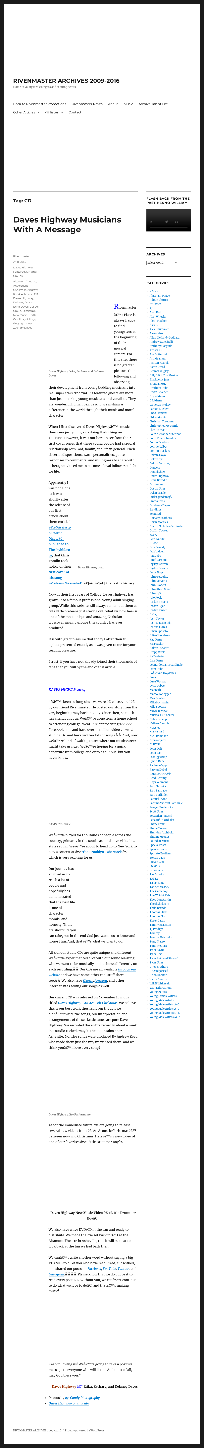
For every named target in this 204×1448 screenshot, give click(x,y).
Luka (153, 677)
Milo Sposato (158, 706)
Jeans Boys (156, 572)
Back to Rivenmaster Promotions (39, 104)
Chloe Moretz (158, 417)
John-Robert (158, 585)
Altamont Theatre (24, 281)
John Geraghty (159, 576)
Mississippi (29, 310)
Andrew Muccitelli (161, 342)
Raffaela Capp (158, 765)
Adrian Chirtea (159, 300)
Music (128, 104)
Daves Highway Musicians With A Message (67, 224)
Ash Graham (158, 358)
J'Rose (154, 543)
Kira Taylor (157, 644)
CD (36, 294)
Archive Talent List (153, 104)
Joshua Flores (158, 627)
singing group (22, 323)
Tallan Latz (157, 883)
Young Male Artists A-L (164, 1008)
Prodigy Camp (158, 757)
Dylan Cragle (158, 493)
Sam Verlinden (159, 794)
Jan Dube (155, 555)
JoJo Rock (156, 597)
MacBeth (155, 690)
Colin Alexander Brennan (165, 434)
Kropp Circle (157, 652)
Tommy (155, 933)
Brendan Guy (158, 383)
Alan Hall (155, 312)
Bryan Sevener (159, 392)
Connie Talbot (158, 446)
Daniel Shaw (157, 472)
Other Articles (24, 112)
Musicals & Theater (162, 715)
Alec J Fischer (158, 321)
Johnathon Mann (161, 589)
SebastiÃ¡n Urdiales (162, 820)
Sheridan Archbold (162, 832)
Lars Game (156, 660)
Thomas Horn (159, 916)
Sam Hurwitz (158, 786)
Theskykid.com (159, 904)
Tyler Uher (156, 962)
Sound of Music (159, 841)
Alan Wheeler (158, 316)
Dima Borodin (158, 480)
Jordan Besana (159, 602)
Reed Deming (158, 778)
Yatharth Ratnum (161, 987)
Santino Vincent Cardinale (166, 803)
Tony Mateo (157, 941)
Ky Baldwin (157, 656)
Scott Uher (156, 811)
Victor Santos (158, 979)
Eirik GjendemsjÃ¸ (161, 497)
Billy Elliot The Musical (164, 375)
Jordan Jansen (159, 610)
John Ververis (158, 581)
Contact (75, 112)
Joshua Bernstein (161, 623)
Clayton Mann (158, 430)
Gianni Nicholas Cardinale (166, 526)
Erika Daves (20, 306)
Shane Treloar (159, 828)
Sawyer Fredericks (161, 807)
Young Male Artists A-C (164, 1004)
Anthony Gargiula (161, 346)
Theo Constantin (160, 899)
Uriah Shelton (158, 975)
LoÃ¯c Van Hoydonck (163, 673)
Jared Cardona (158, 560)
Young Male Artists (162, 1000)
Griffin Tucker (159, 530)
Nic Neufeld (157, 732)
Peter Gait (156, 748)
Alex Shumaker (159, 329)
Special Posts (158, 845)
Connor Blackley (160, 451)
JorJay (153, 614)
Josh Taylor (157, 618)
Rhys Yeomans (159, 782)
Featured (19, 271)
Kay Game (156, 639)
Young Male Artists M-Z (165, 1017)
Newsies (155, 727)
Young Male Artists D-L (164, 1013)
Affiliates (52, 112)
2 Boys (154, 291)
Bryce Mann (157, 396)
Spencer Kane (158, 849)
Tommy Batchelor (161, 937)
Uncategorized (159, 971)
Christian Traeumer (162, 421)
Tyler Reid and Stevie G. (164, 958)
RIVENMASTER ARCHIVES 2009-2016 (66, 80)
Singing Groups (160, 836)
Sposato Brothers (161, 853)
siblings (30, 319)
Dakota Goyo (158, 455)
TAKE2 (154, 878)
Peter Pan (156, 753)
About (113, 104)
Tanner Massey (159, 887)
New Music (20, 315)
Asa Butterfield (159, 354)
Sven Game (157, 870)
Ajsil (152, 308)
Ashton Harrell (159, 362)
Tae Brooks (157, 874)
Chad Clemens (159, 413)
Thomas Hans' (159, 912)
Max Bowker (158, 698)
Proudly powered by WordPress (84, 1430)
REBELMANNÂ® (160, 774)
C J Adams (156, 400)
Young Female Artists (163, 996)
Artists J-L (156, 350)
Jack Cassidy (157, 547)
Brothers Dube (159, 388)
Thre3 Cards (157, 920)
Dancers (155, 467)
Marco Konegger (160, 694)
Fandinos (156, 509)
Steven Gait (157, 862)
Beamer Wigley (159, 371)
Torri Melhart (158, 945)
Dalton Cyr (156, 459)
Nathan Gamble (159, 723)
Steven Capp (157, 857)
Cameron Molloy (160, 404)
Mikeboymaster (160, 702)
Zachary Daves (22, 327)
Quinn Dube (157, 761)
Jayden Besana (159, 568)
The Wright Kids (160, 895)
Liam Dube (156, 669)
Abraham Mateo (160, 295)
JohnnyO (155, 593)
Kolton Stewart (159, 648)
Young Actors (158, 992)
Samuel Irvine (158, 799)
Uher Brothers (159, 966)
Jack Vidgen (157, 551)
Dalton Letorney (160, 463)
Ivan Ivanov (157, 539)
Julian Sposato (159, 631)
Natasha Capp (158, 719)
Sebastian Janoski (161, 815)
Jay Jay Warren (159, 564)
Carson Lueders (159, 409)
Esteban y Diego (160, 505)
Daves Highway (23, 267)
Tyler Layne (157, 950)
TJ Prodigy (156, 929)
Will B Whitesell (160, 983)
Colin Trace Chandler (163, 438)
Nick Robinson (159, 736)
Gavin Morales (159, 522)
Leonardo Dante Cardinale (166, 664)
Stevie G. (155, 866)
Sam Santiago (158, 790)
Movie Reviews (159, 711)
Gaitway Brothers (161, 518)
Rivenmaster (21, 256)
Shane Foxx (157, 824)
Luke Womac (158, 681)
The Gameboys (159, 891)
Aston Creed (157, 367)
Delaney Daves (23, 302)
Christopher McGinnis (164, 425)
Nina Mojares (158, 740)
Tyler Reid (156, 954)
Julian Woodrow (160, 635)
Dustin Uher (157, 488)
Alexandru (156, 333)
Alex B (154, 325)
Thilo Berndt (158, 908)
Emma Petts (157, 501)
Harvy (153, 534)
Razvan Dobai (158, 769)
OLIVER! (155, 744)
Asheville (27, 294)
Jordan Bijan (157, 606)
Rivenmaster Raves (87, 104)
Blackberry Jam (159, 379)
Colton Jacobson (160, 442)
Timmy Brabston (160, 925)
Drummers (157, 484)
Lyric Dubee (157, 685)
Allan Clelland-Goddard (164, 337)
